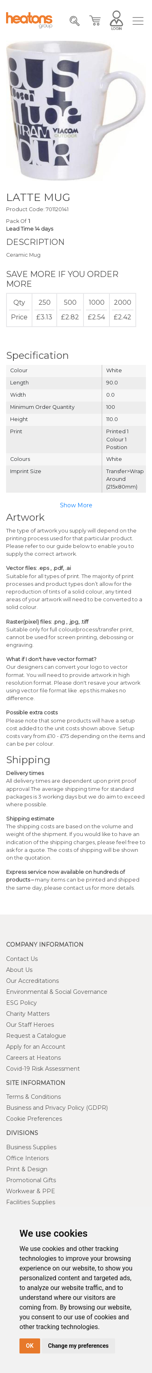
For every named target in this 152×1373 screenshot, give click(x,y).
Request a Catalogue (36, 1035)
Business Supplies (31, 1147)
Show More (76, 505)
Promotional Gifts (31, 1180)
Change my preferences (78, 1345)
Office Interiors (27, 1158)
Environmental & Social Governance (56, 991)
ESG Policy (21, 1002)
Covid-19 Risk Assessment (43, 1068)
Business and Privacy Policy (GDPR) (57, 1107)
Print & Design (26, 1169)
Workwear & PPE (30, 1191)
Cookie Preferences (34, 1118)
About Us (19, 970)
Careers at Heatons (33, 1057)
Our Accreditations (32, 980)
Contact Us (22, 959)
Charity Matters (27, 1013)
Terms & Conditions (33, 1096)
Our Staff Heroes (30, 1024)
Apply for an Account (35, 1046)
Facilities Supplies (30, 1202)
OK (30, 1345)
